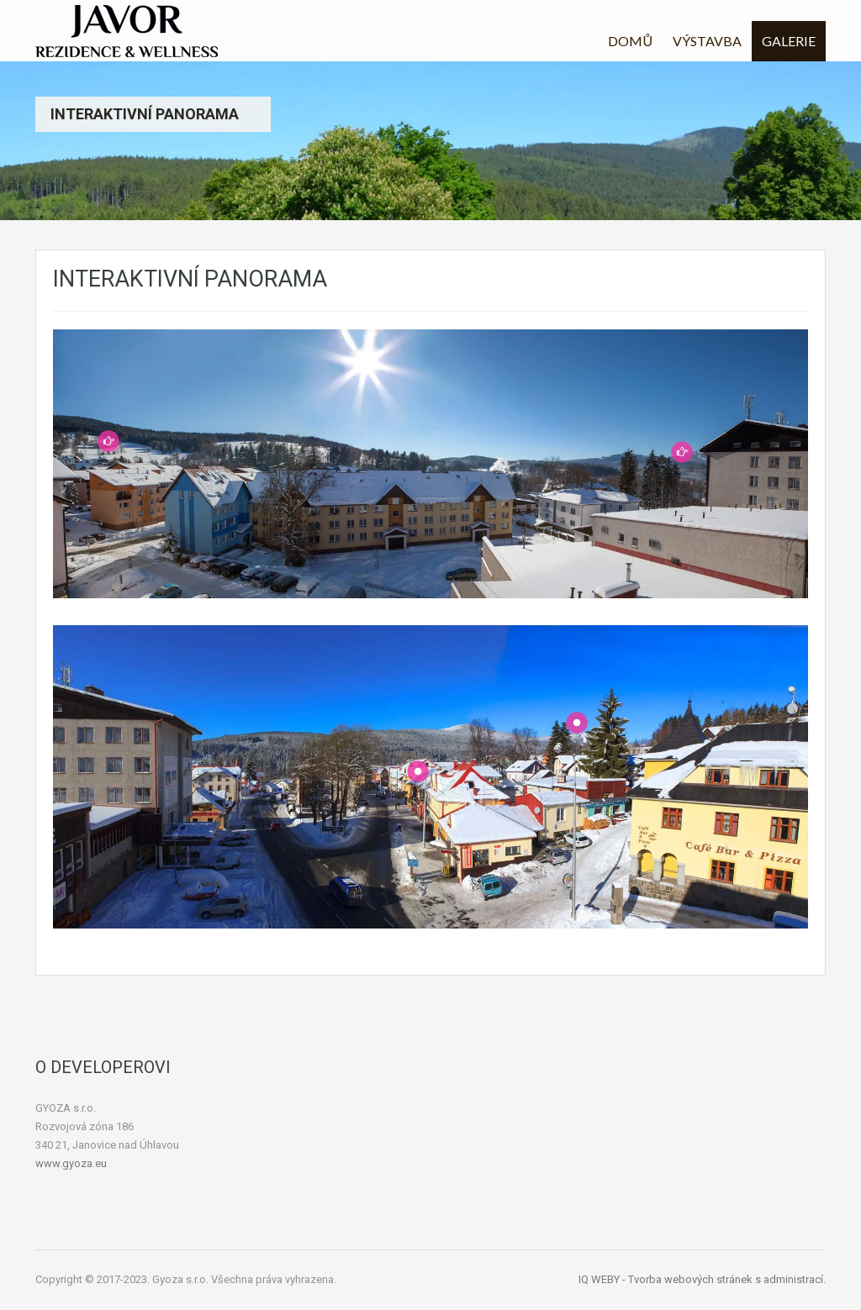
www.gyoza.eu (71, 1163)
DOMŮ (630, 41)
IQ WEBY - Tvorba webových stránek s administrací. (702, 1279)
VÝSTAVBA (707, 41)
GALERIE (789, 41)
